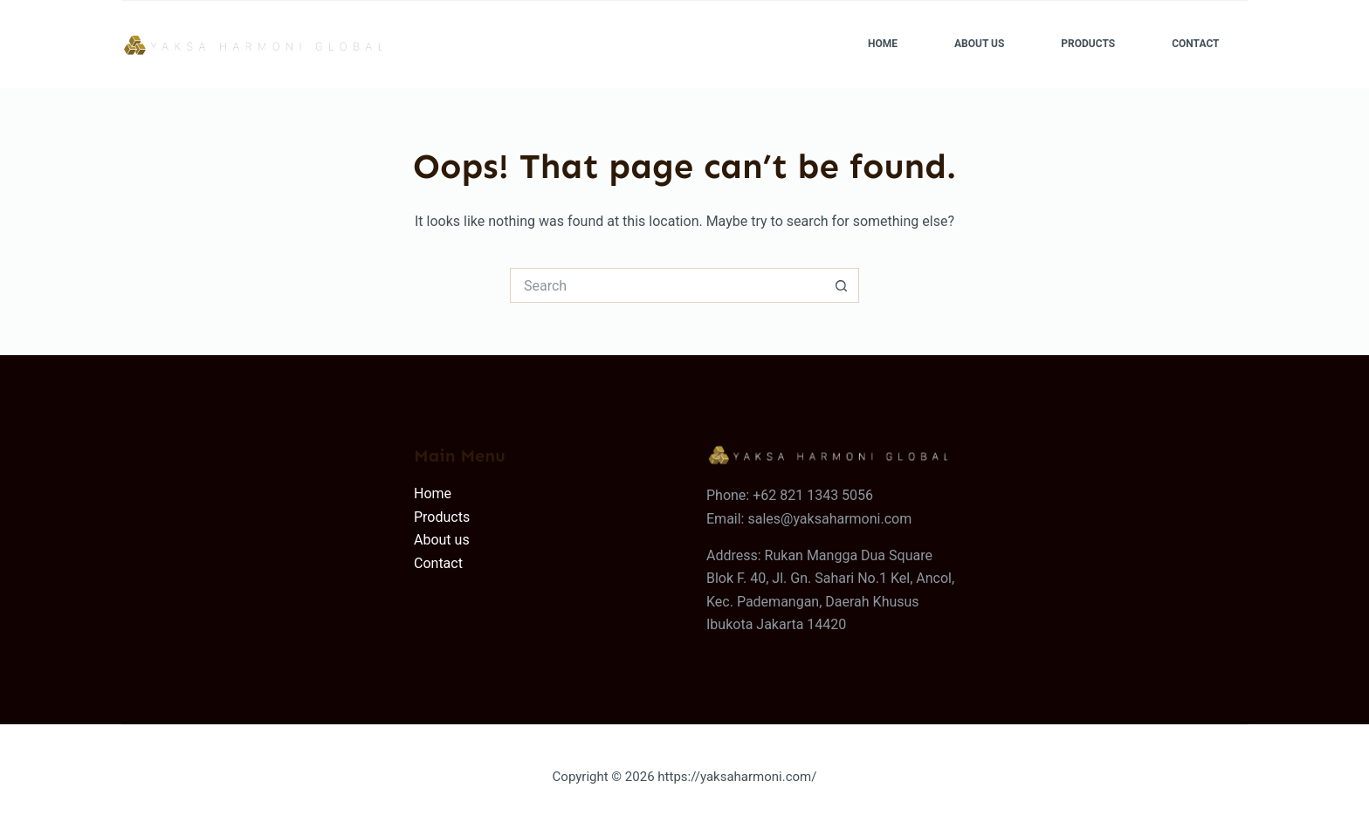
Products (1088, 44)
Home (883, 44)
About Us (979, 44)
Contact (1195, 44)
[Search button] (841, 285)
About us (442, 539)
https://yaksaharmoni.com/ (736, 776)
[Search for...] (667, 285)
